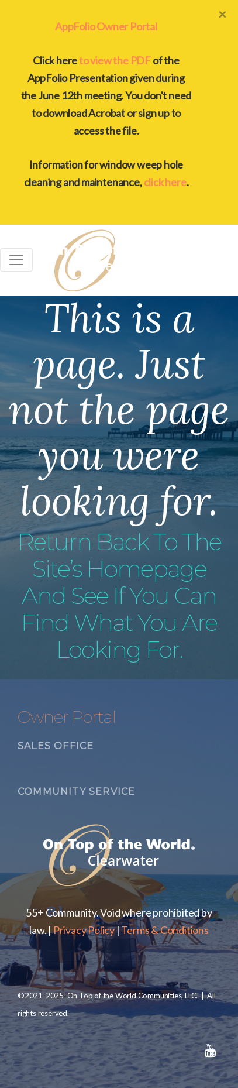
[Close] (222, 14)
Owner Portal (67, 717)
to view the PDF (115, 60)
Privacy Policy (84, 930)
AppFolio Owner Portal (106, 26)
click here (165, 182)
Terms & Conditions (164, 930)
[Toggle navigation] (16, 260)
